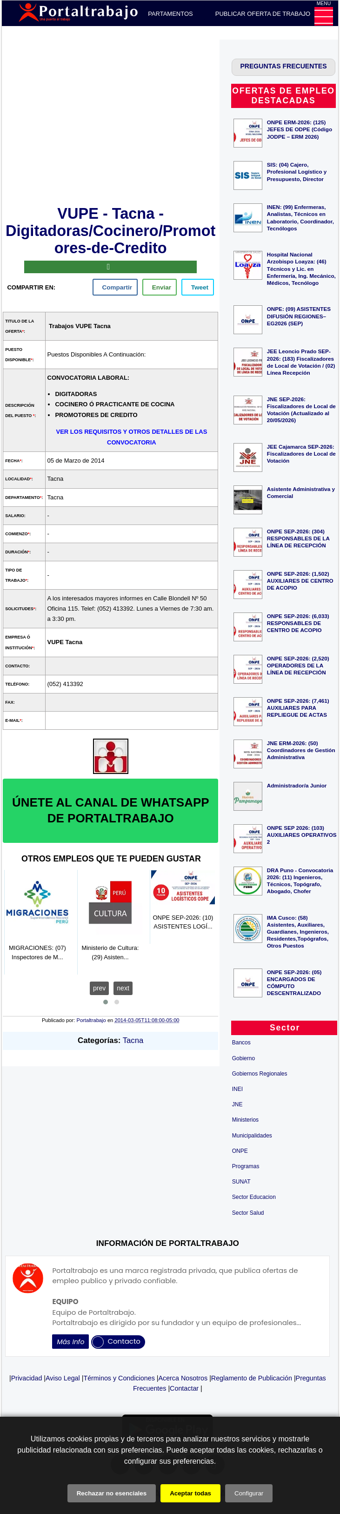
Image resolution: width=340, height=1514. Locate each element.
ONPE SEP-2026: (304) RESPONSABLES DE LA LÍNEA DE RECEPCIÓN (298, 538)
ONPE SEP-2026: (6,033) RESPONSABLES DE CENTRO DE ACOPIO (298, 623)
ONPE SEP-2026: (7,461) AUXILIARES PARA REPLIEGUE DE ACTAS (298, 708)
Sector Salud (248, 1213)
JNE (237, 1104)
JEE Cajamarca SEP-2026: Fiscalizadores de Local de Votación (301, 454)
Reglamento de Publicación (251, 1378)
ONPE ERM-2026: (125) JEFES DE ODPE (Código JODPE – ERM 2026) (299, 129)
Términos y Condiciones (118, 1378)
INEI (237, 1089)
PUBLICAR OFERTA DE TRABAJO (262, 13)
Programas (246, 1166)
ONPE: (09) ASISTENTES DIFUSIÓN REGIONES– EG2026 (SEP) (299, 316)
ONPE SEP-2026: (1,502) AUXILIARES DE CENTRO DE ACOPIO (300, 581)
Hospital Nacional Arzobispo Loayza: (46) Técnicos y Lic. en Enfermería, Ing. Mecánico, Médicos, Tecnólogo (301, 268)
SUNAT (241, 1181)
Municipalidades (252, 1135)
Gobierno (243, 1058)
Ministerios (245, 1120)
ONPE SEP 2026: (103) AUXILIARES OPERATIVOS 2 (302, 835)
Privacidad (26, 1378)
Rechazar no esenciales (112, 1493)
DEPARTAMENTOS (166, 13)
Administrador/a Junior (297, 785)
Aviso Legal (63, 1378)
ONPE (240, 1151)
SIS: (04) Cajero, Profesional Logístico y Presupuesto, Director (297, 171)
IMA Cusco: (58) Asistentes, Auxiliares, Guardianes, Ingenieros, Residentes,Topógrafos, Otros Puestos (298, 932)
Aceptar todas (190, 1493)
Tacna (133, 1040)
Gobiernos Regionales (259, 1073)
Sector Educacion (254, 1197)
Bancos (241, 1042)
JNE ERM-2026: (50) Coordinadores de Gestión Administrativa (301, 750)
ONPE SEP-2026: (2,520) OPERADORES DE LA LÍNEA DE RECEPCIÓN (298, 665)
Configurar (248, 1493)
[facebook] (115, 287)
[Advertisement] (110, 121)
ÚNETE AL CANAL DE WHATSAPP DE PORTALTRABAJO (110, 810)
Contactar (184, 1388)
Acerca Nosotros (182, 1378)
